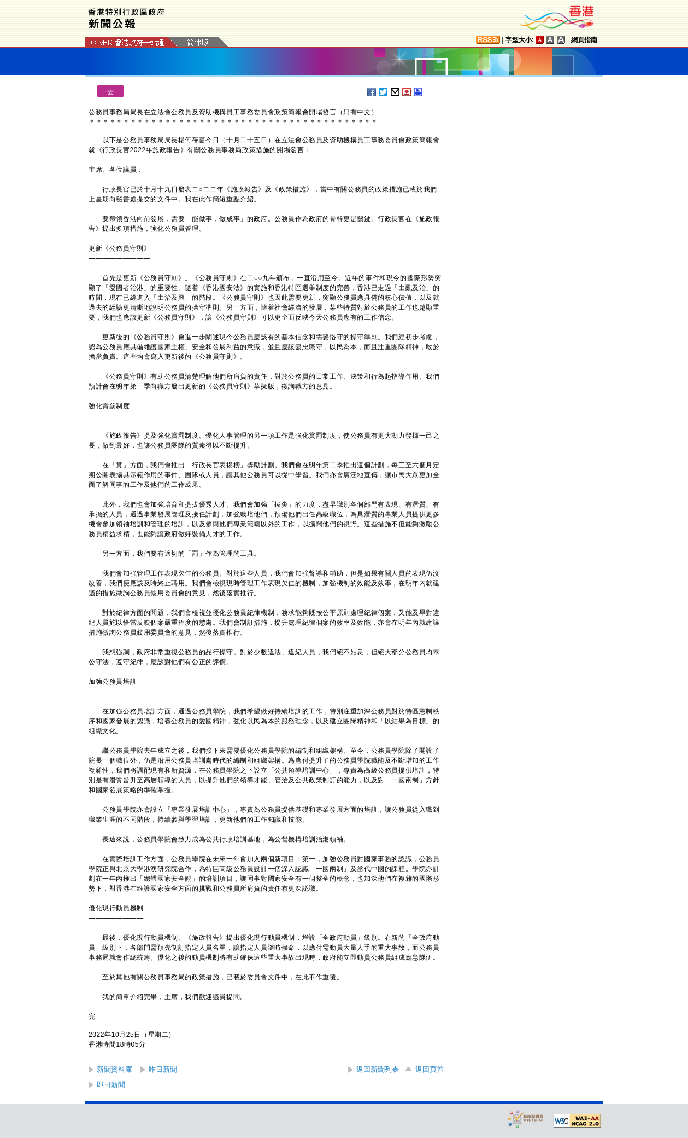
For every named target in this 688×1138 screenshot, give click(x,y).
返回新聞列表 (377, 1069)
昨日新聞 (163, 1069)
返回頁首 (429, 1069)
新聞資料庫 (114, 1069)
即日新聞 (111, 1085)
